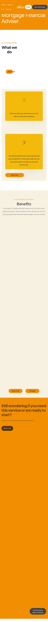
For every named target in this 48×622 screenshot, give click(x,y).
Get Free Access (39, 7)
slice (21, 7)
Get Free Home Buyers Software (38, 611)
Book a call (10, 71)
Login (28, 7)
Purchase (32, 391)
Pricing (3, 5)
